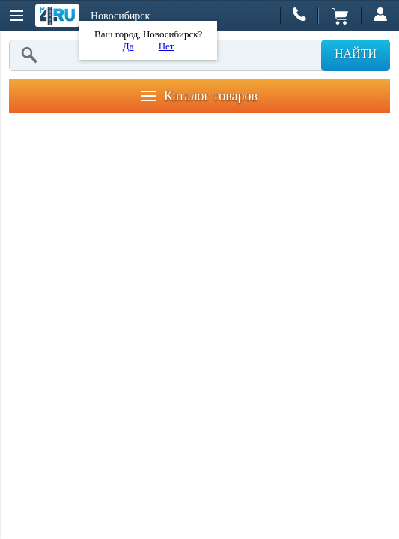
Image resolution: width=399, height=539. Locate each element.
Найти (356, 53)
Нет (166, 46)
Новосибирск (120, 16)
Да (128, 46)
